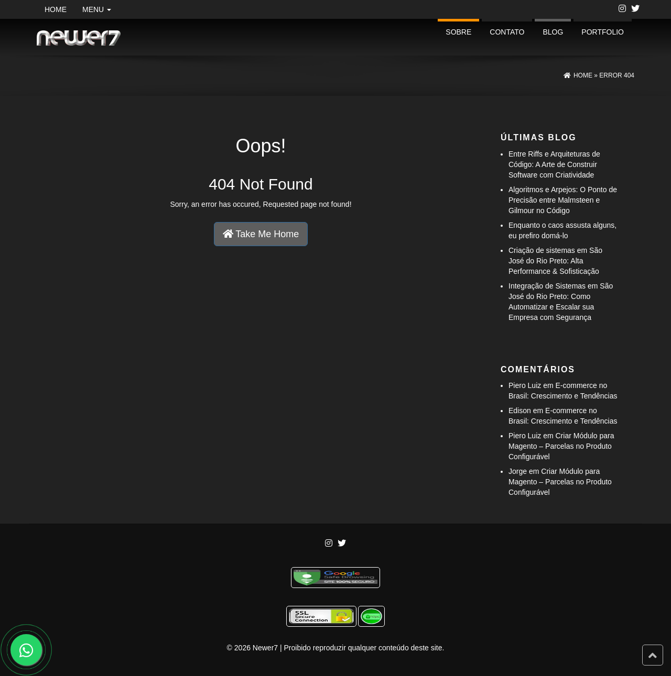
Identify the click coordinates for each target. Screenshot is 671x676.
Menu (96, 9)
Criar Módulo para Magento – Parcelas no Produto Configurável (561, 446)
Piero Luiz (524, 385)
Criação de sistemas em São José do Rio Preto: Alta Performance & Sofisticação (555, 260)
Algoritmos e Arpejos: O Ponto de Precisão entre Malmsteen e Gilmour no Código (562, 200)
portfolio (602, 32)
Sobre (458, 32)
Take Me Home (261, 234)
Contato (507, 32)
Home (56, 9)
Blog (553, 32)
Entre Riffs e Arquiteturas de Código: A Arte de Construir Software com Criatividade (554, 164)
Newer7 (265, 648)
